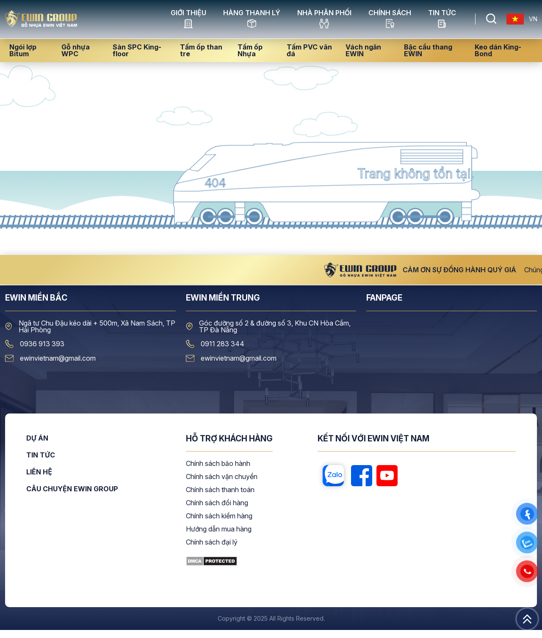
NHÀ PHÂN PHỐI (324, 23)
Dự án (37, 446)
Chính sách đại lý (212, 550)
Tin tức (442, 23)
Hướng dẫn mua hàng (219, 537)
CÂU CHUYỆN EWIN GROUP (72, 496)
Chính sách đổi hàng (217, 511)
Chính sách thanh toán (220, 498)
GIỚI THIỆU (188, 23)
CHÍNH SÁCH (389, 23)
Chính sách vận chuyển (221, 485)
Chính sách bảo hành (218, 472)
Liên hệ (39, 480)
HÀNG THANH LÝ (251, 23)
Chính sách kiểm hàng (219, 524)
